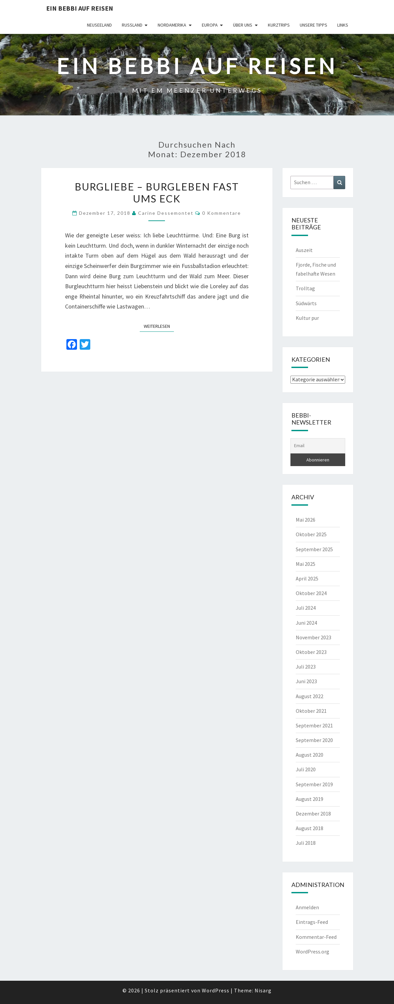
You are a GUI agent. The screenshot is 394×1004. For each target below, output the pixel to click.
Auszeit (304, 250)
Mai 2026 (305, 519)
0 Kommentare (221, 213)
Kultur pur (307, 317)
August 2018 (309, 828)
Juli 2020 (306, 769)
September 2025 (314, 549)
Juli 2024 (306, 607)
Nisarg (263, 990)
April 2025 (307, 578)
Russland (132, 25)
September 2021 (314, 725)
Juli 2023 (306, 666)
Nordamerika (172, 25)
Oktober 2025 (311, 534)
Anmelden (307, 907)
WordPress (215, 990)
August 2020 (309, 754)
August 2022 (309, 696)
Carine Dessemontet (166, 213)
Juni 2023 (306, 681)
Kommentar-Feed (316, 937)
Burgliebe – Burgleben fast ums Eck (157, 192)
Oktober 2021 (311, 710)
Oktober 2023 (311, 652)
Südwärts (306, 303)
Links (342, 25)
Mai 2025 (305, 564)
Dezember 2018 (313, 813)
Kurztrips (279, 25)
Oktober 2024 (311, 593)
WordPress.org (312, 951)
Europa (210, 25)
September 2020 (314, 740)
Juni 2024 (306, 622)
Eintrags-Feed (312, 922)
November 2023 (313, 637)
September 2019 (314, 784)
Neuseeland (99, 25)
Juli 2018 (306, 842)
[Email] (317, 445)
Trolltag (305, 288)
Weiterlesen (159, 325)
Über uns (242, 25)
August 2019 (309, 799)
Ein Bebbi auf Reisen (79, 8)
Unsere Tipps (313, 25)
